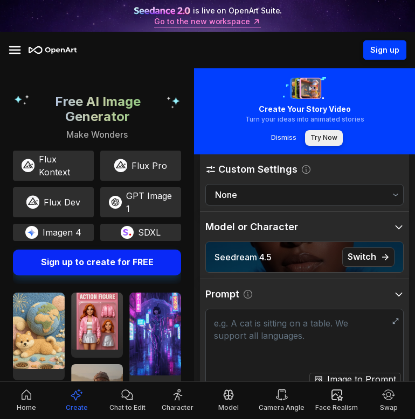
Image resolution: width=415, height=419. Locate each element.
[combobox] (304, 195)
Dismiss (283, 138)
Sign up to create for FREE (97, 262)
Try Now (324, 138)
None (226, 194)
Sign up (385, 50)
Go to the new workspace (207, 21)
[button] (304, 169)
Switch (368, 257)
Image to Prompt (361, 379)
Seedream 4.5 (243, 257)
